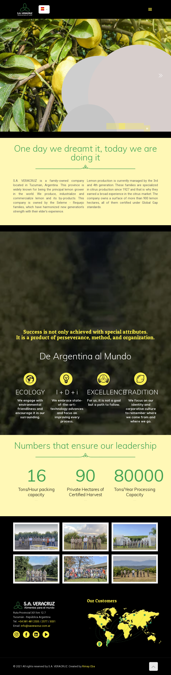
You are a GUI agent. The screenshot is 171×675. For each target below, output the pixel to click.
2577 (44, 621)
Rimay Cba (88, 666)
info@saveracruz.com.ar (35, 625)
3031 (52, 621)
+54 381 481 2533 (28, 621)
